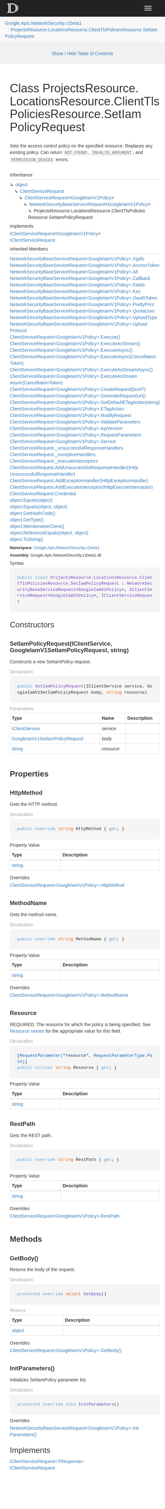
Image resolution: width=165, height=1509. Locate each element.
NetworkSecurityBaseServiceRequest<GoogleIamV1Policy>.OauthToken (83, 297)
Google (40, 548)
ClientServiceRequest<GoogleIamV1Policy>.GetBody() (66, 1350)
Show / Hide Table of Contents (82, 53)
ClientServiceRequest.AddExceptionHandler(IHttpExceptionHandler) (79, 480)
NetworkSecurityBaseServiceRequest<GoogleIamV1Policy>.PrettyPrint (82, 304)
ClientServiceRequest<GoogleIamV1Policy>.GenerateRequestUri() (78, 395)
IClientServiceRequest (32, 233)
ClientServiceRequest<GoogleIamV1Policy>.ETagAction (67, 408)
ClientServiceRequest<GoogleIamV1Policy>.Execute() (65, 337)
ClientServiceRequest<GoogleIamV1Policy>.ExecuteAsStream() (75, 343)
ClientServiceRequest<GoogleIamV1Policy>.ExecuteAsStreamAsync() (81, 369)
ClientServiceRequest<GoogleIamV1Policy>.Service (63, 441)
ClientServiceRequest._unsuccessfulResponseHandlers (66, 448)
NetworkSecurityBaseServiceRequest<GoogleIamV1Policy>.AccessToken (84, 265)
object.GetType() (27, 519)
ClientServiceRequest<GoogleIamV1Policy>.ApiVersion (66, 428)
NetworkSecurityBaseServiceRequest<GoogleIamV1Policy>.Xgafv (77, 258)
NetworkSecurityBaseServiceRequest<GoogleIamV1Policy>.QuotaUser (82, 311)
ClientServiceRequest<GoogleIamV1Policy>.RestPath (64, 1216)
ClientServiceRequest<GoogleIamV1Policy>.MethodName (69, 995)
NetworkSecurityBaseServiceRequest (67, 204)
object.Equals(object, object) (38, 506)
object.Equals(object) (31, 500)
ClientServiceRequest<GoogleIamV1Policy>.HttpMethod (67, 885)
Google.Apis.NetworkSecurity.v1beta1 (43, 23)
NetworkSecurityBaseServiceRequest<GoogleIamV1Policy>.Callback (80, 278)
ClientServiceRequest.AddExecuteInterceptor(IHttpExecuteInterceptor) (81, 487)
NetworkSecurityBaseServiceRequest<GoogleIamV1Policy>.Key (75, 291)
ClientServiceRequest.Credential (43, 493)
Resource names (27, 1031)
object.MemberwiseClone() (37, 526)
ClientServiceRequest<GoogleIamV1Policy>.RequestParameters (75, 435)
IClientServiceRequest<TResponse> (47, 1461)
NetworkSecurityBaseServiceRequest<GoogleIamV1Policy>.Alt (74, 271)
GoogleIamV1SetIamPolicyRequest (48, 738)
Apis (51, 548)
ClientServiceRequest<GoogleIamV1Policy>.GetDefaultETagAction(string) (85, 402)
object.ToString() (26, 539)
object (21, 184)
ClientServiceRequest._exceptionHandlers (52, 454)
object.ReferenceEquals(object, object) (49, 532)
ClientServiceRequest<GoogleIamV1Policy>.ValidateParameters (75, 421)
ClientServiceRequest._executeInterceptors (54, 461)
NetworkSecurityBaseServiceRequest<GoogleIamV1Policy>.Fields (77, 284)
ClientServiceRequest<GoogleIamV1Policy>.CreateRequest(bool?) (78, 389)
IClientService (26, 728)
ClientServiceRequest (42, 191)
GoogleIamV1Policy (91, 197)
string (17, 748)
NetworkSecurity (70, 548)
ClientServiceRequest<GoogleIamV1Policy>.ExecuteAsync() (71, 350)
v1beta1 (93, 548)
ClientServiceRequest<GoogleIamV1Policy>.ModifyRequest (70, 415)
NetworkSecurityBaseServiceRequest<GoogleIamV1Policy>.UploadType (83, 317)
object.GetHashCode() (32, 513)
